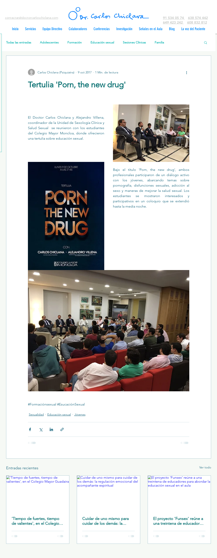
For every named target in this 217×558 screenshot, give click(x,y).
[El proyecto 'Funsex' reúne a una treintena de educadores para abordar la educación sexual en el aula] (179, 493)
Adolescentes (49, 42)
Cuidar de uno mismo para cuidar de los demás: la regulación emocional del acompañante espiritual (105, 521)
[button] (205, 42)
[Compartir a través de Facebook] (30, 429)
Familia (159, 42)
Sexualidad (36, 414)
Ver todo (205, 467)
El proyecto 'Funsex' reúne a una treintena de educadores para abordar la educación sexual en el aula (178, 521)
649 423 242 (173, 22)
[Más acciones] (186, 72)
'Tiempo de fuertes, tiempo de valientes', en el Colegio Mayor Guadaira (35, 521)
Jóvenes (79, 414)
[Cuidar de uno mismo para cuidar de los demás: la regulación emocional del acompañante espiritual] (108, 493)
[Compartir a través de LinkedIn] (51, 429)
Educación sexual (102, 42)
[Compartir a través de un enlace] (62, 429)
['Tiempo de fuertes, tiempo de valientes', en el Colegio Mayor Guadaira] (37, 493)
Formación (74, 42)
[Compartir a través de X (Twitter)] (41, 429)
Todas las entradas (18, 42)
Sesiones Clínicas (134, 42)
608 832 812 (197, 22)
